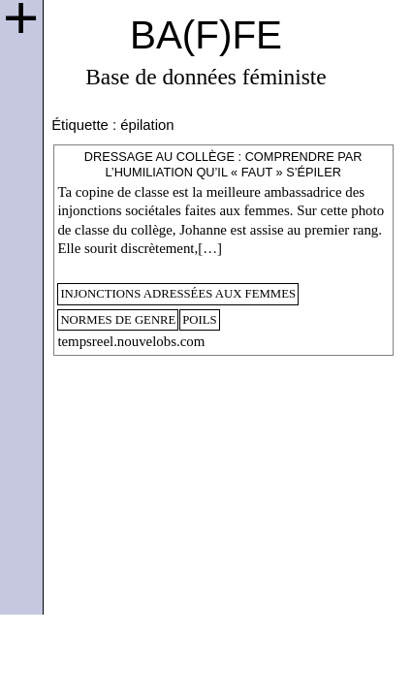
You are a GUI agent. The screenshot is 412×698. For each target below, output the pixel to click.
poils (199, 320)
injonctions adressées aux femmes (178, 294)
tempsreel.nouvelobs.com (131, 341)
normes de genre (117, 320)
